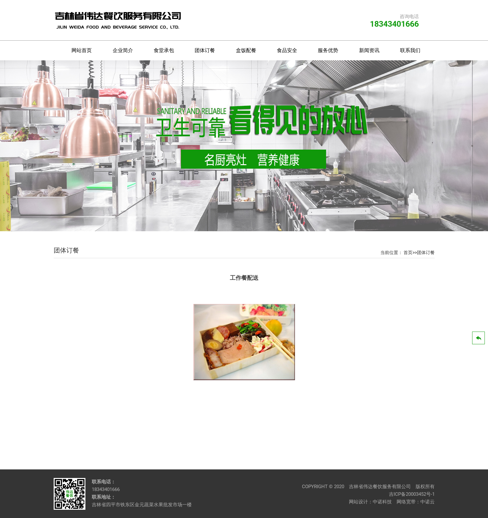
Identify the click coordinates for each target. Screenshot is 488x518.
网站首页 (81, 50)
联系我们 (410, 50)
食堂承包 (164, 50)
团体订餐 (205, 50)
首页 (408, 252)
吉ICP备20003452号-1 (412, 494)
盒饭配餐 (246, 50)
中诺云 (427, 502)
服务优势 (328, 50)
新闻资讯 (369, 50)
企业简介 (123, 50)
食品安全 (287, 50)
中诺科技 (382, 502)
